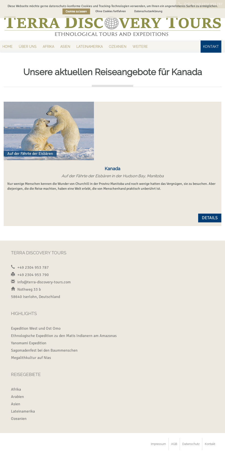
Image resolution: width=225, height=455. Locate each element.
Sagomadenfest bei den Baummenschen (44, 350)
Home (7, 47)
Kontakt (211, 47)
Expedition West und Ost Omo (36, 328)
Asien (65, 47)
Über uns (28, 47)
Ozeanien (117, 47)
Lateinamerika (89, 47)
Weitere (140, 47)
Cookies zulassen (76, 11)
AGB (174, 444)
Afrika (48, 47)
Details (210, 217)
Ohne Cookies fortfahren (110, 11)
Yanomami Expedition (28, 343)
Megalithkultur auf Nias (31, 357)
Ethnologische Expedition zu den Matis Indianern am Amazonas (64, 335)
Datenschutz (191, 444)
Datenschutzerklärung (148, 11)
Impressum (158, 444)
